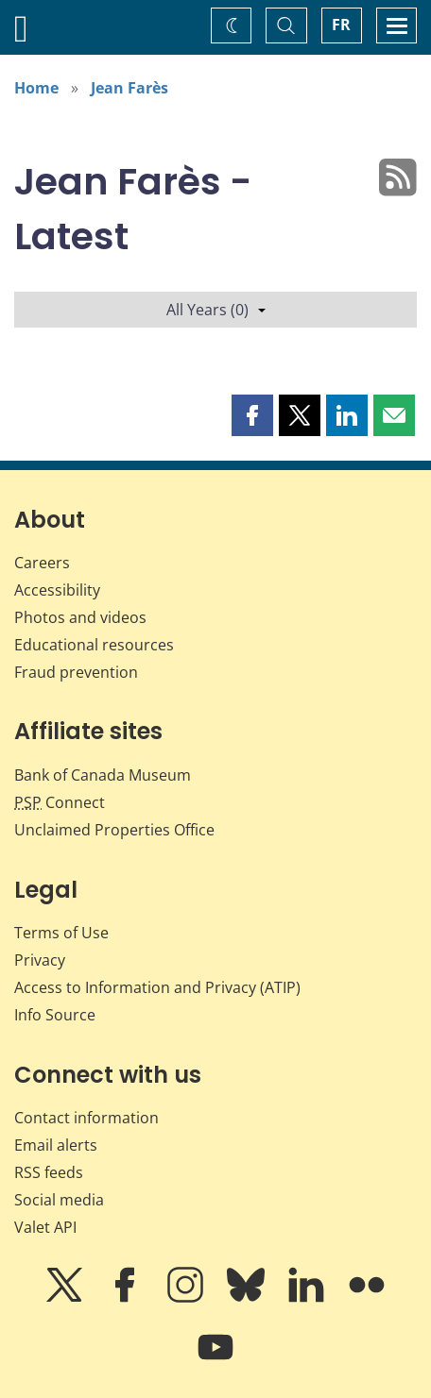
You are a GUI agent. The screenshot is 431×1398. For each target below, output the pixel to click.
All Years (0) (216, 309)
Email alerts (55, 1145)
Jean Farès (129, 87)
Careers (42, 562)
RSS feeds (48, 1172)
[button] (252, 415)
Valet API (45, 1227)
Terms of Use (61, 932)
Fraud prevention (76, 672)
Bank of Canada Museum (102, 775)
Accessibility (57, 590)
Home (36, 87)
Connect (59, 802)
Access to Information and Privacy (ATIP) (157, 987)
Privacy (39, 960)
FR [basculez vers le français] (341, 24)
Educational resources (94, 644)
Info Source (54, 1014)
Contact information (86, 1117)
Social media (59, 1199)
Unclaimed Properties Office (114, 829)
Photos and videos (80, 617)
